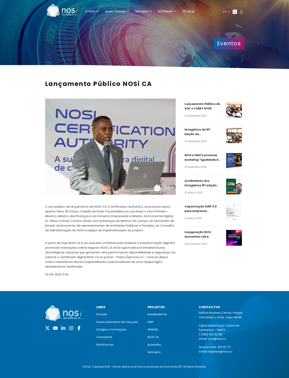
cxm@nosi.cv (217, 339)
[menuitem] (92, 12)
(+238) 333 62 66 (210, 334)
